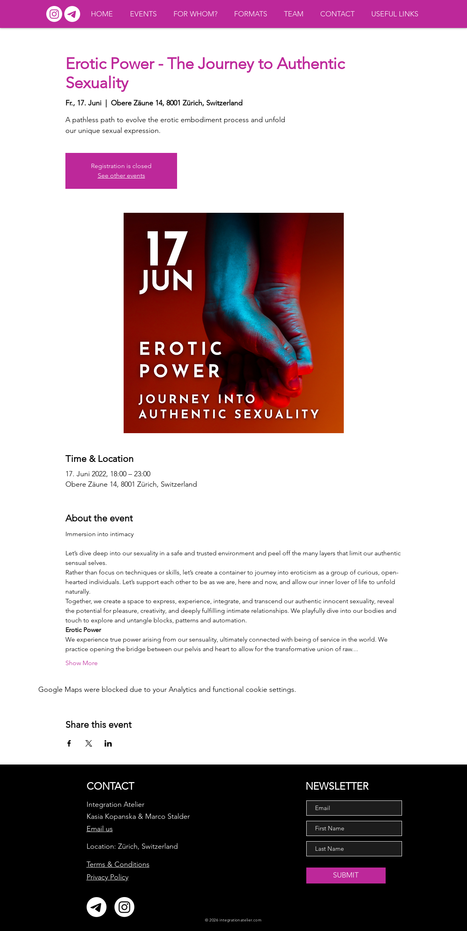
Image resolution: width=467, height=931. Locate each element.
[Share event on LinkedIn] (108, 743)
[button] (397, 14)
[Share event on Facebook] (69, 743)
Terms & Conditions (118, 864)
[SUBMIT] (346, 875)
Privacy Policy (107, 877)
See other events (121, 175)
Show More (81, 663)
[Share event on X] (89, 743)
